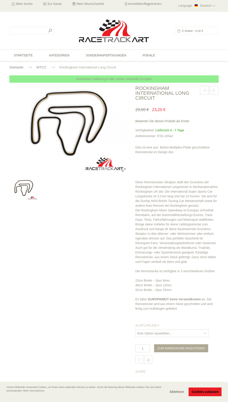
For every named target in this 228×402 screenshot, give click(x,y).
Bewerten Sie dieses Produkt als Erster (162, 121)
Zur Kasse (54, 4)
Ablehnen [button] (176, 392)
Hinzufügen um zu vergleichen (148, 359)
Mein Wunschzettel (90, 4)
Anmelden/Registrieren (145, 4)
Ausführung (146, 325)
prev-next (204, 90)
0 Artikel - (192, 31)
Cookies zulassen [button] (205, 392)
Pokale (148, 55)
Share (140, 371)
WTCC (41, 67)
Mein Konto (24, 4)
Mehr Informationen (33, 390)
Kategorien (59, 55)
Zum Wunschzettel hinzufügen (139, 359)
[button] (6, 396)
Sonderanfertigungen (106, 55)
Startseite (16, 67)
